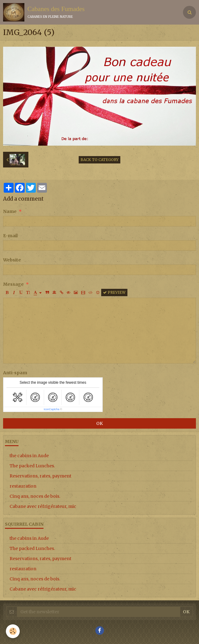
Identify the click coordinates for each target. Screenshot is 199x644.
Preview (114, 292)
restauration (23, 486)
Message (13, 284)
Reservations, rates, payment (40, 476)
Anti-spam (15, 372)
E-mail (10, 235)
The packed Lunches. (32, 466)
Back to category (99, 159)
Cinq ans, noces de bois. (35, 496)
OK (99, 423)
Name (10, 211)
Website (12, 260)
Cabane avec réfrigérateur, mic (43, 506)
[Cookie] (13, 631)
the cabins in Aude (29, 455)
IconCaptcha (52, 409)
